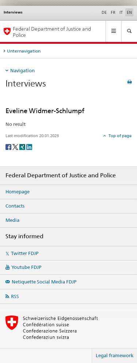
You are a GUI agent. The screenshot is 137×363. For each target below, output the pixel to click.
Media (12, 220)
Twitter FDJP (24, 253)
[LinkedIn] (29, 146)
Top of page (119, 135)
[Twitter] (15, 146)
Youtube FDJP (26, 267)
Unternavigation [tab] (24, 51)
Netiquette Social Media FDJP (44, 282)
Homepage (17, 191)
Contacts (14, 206)
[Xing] (22, 146)
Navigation (22, 70)
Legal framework (114, 355)
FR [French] (113, 12)
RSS (15, 296)
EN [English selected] (129, 12)
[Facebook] (8, 146)
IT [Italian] (121, 12)
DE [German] (104, 12)
